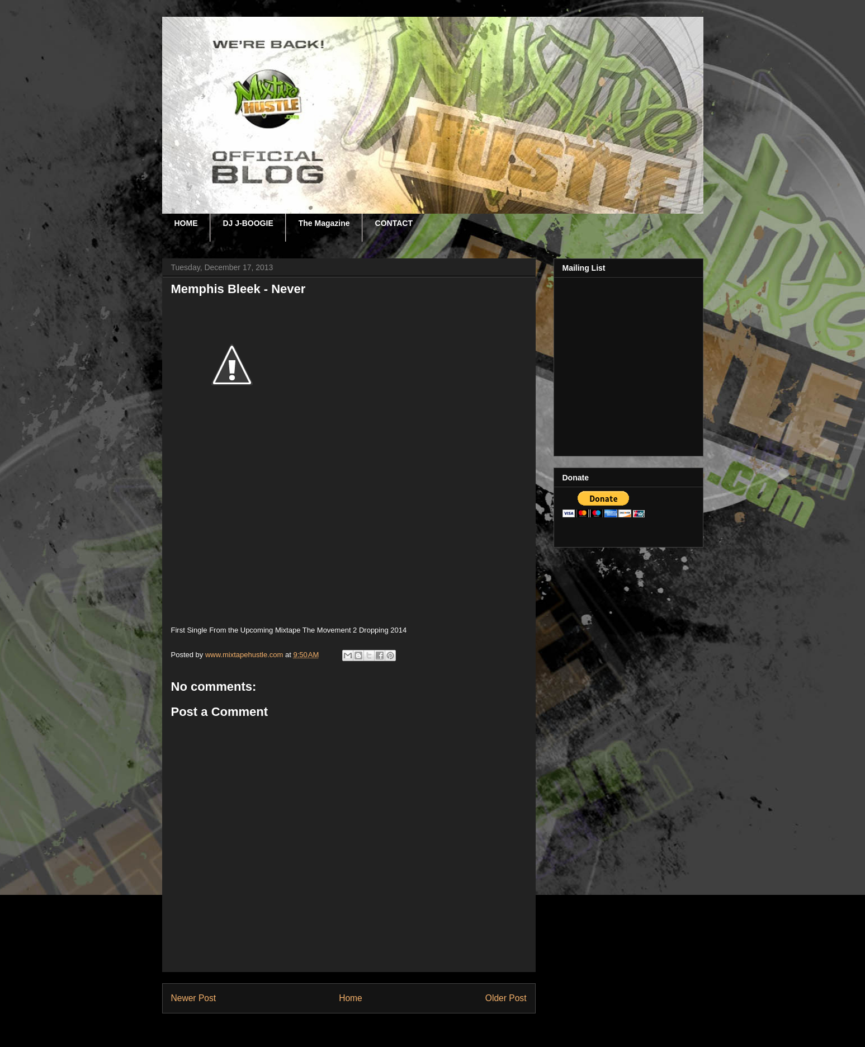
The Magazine (324, 223)
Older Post (506, 998)
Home (350, 998)
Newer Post (193, 998)
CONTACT (394, 223)
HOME (186, 223)
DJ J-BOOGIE (248, 223)
